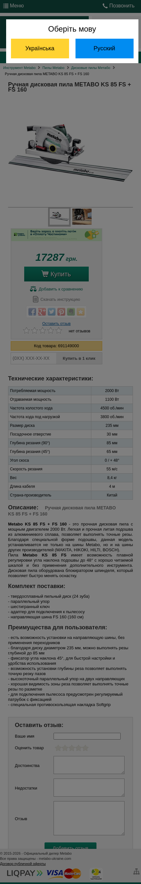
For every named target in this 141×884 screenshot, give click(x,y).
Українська (39, 48)
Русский (104, 48)
